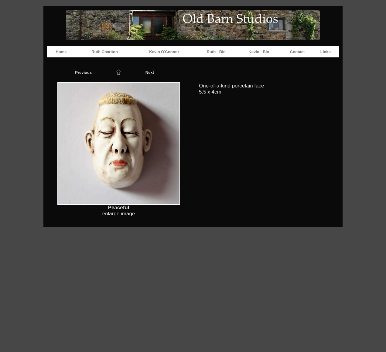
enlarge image (118, 214)
